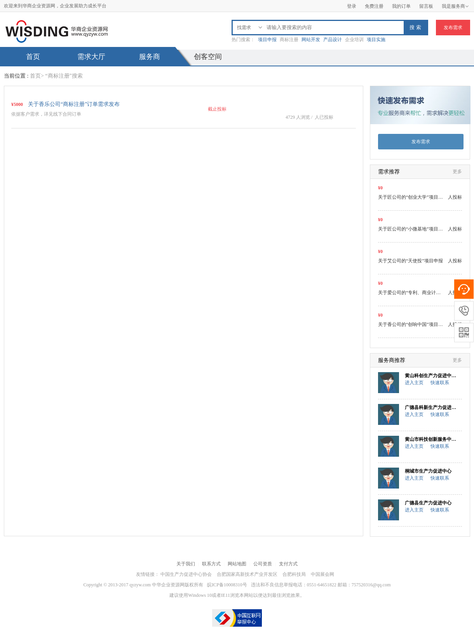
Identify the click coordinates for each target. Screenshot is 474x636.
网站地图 (237, 564)
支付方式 (288, 564)
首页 (33, 57)
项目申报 (267, 39)
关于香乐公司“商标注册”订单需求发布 (74, 104)
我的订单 (401, 6)
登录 (351, 6)
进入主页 (414, 382)
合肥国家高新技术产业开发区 (247, 574)
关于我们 (185, 564)
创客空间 (208, 57)
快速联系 (439, 382)
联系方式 (211, 564)
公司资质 (262, 564)
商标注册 (289, 39)
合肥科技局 (294, 574)
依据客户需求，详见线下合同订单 (46, 114)
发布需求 (453, 27)
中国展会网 (322, 574)
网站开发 (310, 39)
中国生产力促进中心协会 (186, 574)
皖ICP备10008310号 (227, 584)
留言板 (426, 6)
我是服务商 (455, 6)
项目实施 (376, 39)
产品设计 (332, 39)
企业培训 (354, 39)
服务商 (149, 57)
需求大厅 (91, 57)
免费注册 (374, 6)
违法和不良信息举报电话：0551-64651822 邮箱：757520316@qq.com (321, 584)
